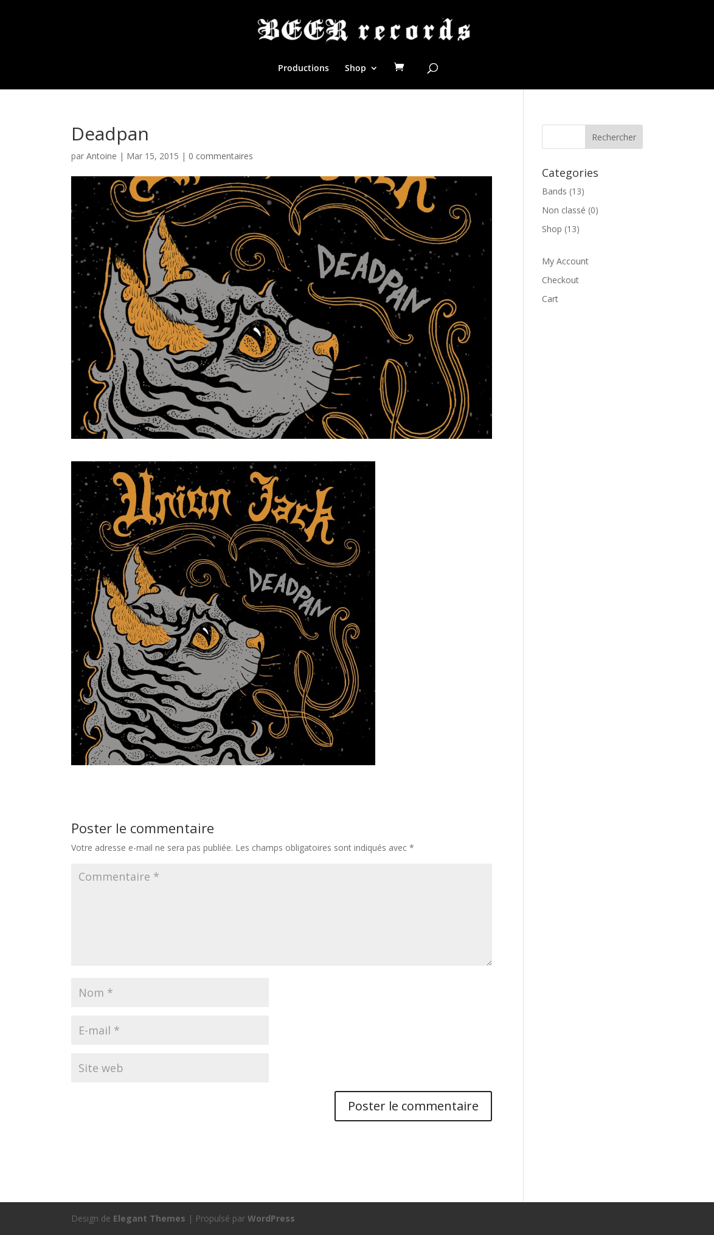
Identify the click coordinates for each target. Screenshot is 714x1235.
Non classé (564, 210)
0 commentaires (221, 156)
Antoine (101, 156)
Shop (355, 69)
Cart (550, 298)
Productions (303, 69)
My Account (565, 261)
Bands (554, 191)
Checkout (560, 280)
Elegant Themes (149, 1218)
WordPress (271, 1218)
